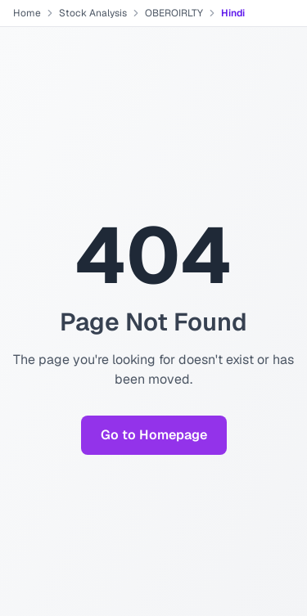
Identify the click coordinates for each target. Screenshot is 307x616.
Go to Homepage (154, 434)
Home (27, 13)
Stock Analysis (93, 13)
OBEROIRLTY (174, 13)
